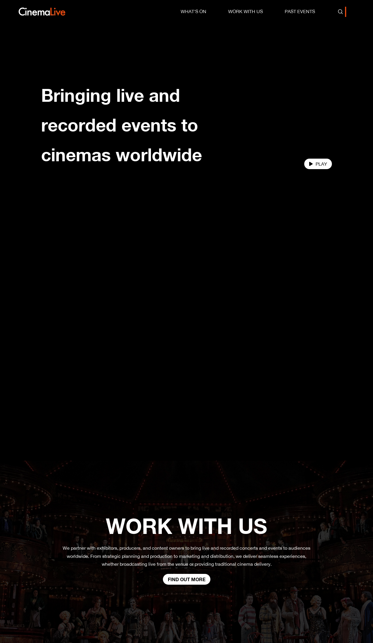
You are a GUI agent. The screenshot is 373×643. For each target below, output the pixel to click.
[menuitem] (193, 11)
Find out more (186, 556)
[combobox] (345, 12)
